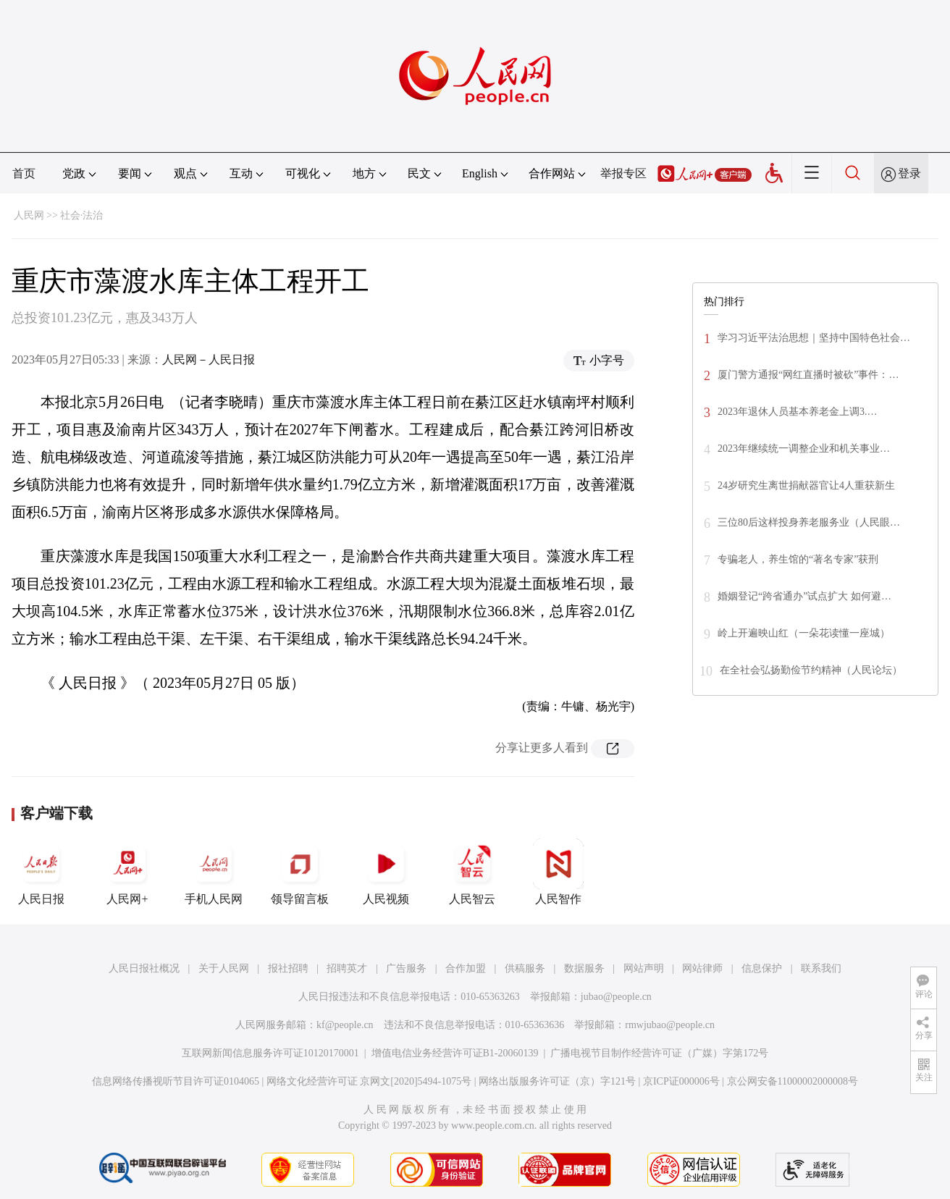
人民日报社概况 (144, 968)
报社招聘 (288, 968)
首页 (23, 173)
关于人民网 (223, 968)
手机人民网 (214, 871)
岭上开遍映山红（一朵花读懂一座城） (804, 633)
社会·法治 (82, 215)
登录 (909, 173)
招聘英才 (347, 968)
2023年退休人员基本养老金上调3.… (798, 411)
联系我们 (821, 968)
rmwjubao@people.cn (670, 1024)
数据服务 (584, 968)
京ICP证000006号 (681, 1081)
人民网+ (127, 871)
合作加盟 (465, 968)
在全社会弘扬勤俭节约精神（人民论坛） (811, 670)
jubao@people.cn (616, 996)
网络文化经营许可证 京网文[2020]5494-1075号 (369, 1081)
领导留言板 (300, 871)
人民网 (29, 215)
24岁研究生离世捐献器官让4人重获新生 (806, 485)
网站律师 (702, 968)
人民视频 (386, 871)
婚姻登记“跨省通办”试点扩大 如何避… (804, 596)
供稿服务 (525, 968)
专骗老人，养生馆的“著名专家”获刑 (798, 559)
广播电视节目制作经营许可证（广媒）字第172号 (659, 1053)
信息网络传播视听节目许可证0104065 (175, 1081)
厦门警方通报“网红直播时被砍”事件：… (808, 374)
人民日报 (41, 871)
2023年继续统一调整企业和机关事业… (804, 448)
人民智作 (558, 871)
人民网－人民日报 (208, 359)
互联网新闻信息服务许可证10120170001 (270, 1053)
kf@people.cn (345, 1024)
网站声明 (643, 968)
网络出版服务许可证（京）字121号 (557, 1081)
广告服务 (406, 968)
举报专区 (623, 173)
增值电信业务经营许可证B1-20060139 (455, 1053)
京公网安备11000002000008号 (792, 1081)
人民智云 (472, 871)
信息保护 (761, 968)
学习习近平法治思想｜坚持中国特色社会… (814, 337)
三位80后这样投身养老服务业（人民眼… (809, 522)
